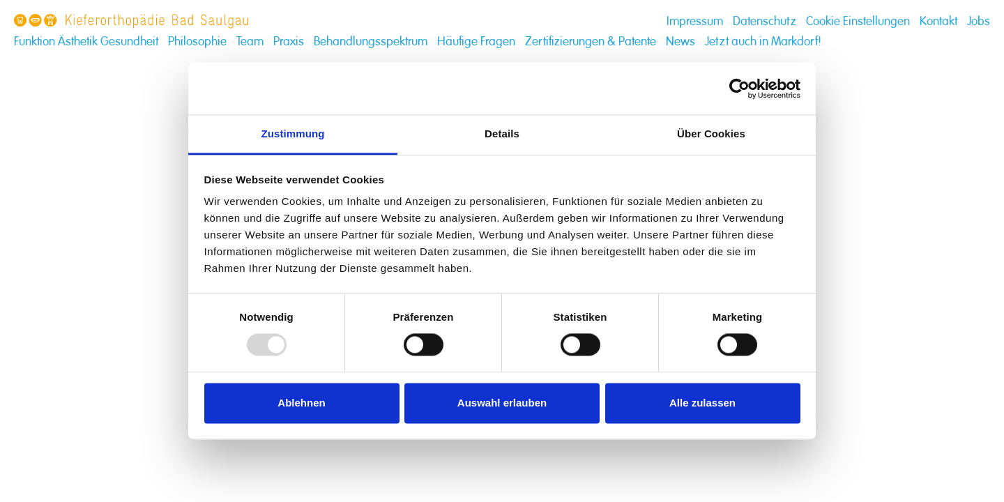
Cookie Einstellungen (858, 21)
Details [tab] (502, 133)
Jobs (978, 21)
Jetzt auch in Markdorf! (763, 41)
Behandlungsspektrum (370, 41)
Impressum (695, 21)
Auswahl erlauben (502, 403)
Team (250, 41)
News (680, 41)
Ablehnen (301, 403)
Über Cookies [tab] (711, 133)
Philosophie (197, 41)
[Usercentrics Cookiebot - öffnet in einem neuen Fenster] (739, 88)
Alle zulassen (702, 403)
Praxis (288, 41)
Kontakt (938, 21)
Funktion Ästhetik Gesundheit (86, 41)
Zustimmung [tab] (293, 133)
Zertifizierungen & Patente (590, 41)
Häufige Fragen (476, 41)
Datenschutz (764, 21)
